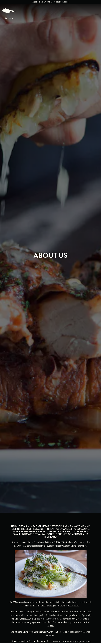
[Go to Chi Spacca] (50, 2)
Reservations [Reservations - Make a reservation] (50, 639)
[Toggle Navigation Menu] (97, 13)
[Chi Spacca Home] (8, 13)
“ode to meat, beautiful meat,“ (49, 574)
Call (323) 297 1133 (50, 632)
